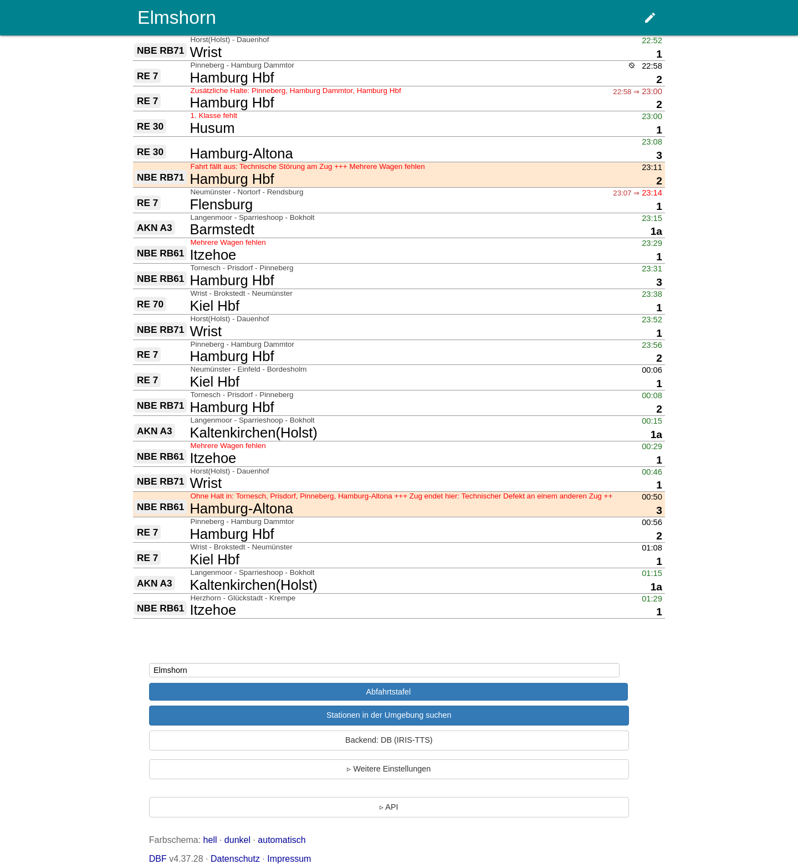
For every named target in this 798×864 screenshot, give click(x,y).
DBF (158, 858)
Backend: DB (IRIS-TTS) (389, 740)
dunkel (237, 840)
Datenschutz (235, 858)
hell (210, 840)
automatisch (281, 840)
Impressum (289, 858)
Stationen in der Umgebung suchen (389, 715)
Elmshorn (176, 17)
